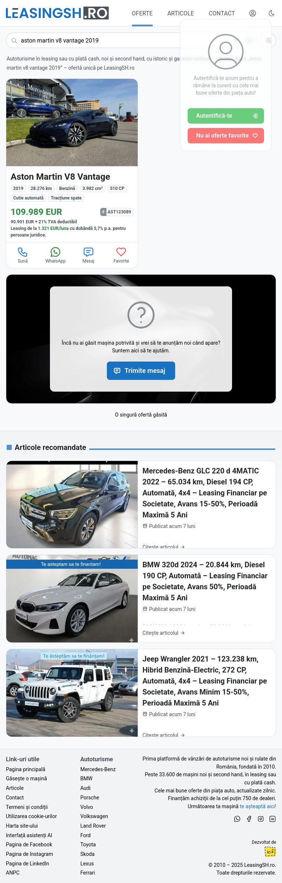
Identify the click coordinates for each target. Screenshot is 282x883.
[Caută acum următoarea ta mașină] (131, 40)
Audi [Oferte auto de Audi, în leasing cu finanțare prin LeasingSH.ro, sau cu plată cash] (85, 788)
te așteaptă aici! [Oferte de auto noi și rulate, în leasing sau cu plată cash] (258, 806)
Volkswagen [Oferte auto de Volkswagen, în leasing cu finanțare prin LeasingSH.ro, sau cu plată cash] (94, 816)
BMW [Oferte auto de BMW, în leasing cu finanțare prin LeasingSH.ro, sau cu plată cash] (86, 778)
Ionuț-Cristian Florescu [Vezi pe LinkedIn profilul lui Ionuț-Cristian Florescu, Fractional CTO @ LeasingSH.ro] (270, 852)
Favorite (121, 255)
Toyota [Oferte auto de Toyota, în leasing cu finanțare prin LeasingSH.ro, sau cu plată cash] (88, 844)
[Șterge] (236, 40)
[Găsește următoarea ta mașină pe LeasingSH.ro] (57, 13)
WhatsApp (56, 255)
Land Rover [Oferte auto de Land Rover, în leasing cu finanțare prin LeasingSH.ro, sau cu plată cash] (93, 826)
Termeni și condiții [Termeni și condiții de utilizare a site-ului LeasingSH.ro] (27, 807)
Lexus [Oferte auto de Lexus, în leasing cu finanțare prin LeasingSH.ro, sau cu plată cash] (87, 863)
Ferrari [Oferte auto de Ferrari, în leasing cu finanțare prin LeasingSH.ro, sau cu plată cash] (87, 873)
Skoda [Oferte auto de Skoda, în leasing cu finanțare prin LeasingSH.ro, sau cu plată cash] (87, 854)
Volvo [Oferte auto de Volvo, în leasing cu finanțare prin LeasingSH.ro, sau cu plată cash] (86, 807)
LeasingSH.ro (259, 865)
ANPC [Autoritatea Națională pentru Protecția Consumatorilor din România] (12, 873)
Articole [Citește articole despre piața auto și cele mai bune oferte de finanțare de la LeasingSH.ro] (15, 788)
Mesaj (88, 255)
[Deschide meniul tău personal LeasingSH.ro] (252, 13)
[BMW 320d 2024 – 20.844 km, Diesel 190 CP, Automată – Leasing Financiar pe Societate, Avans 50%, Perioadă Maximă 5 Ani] (141, 598)
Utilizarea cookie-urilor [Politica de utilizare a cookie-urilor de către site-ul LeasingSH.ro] (31, 816)
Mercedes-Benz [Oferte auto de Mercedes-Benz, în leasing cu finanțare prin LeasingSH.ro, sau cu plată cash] (98, 769)
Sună (23, 255)
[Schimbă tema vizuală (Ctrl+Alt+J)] (271, 13)
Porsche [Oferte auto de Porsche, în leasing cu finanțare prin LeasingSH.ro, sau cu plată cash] (89, 797)
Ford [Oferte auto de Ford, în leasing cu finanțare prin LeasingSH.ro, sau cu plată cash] (85, 835)
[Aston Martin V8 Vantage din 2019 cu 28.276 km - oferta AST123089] (72, 160)
